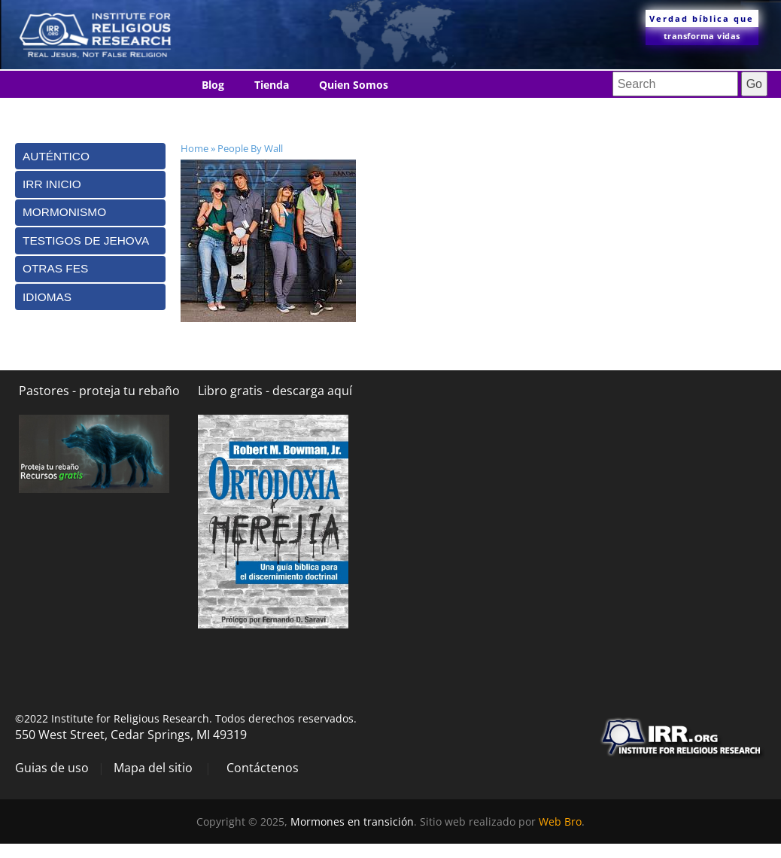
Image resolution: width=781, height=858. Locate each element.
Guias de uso (52, 767)
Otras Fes (55, 268)
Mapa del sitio (153, 767)
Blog (213, 85)
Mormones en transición (352, 821)
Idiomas (318, 112)
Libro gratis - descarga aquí (275, 390)
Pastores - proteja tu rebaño (99, 390)
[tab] (90, 156)
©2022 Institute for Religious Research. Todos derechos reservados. (186, 718)
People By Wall (250, 148)
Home (194, 148)
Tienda (271, 85)
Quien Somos (353, 85)
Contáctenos (234, 112)
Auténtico (56, 156)
